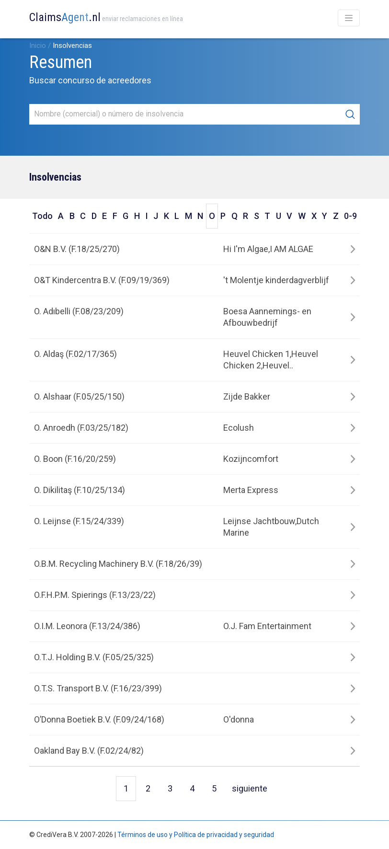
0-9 (350, 216)
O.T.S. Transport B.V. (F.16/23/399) (98, 688)
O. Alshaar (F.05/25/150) (79, 396)
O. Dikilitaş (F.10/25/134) (79, 490)
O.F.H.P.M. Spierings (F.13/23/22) (95, 595)
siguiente (249, 788)
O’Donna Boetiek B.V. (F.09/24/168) (99, 719)
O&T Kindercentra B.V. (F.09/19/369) (102, 280)
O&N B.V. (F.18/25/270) (77, 249)
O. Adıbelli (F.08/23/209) (79, 311)
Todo (42, 216)
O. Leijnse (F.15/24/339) (79, 521)
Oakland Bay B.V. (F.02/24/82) (89, 751)
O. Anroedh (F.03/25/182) (81, 428)
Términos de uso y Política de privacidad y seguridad (195, 834)
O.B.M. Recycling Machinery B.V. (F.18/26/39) (118, 564)
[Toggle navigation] (349, 18)
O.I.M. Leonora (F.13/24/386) (87, 626)
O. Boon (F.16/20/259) (75, 459)
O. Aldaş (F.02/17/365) (75, 354)
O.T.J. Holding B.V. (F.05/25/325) (94, 657)
